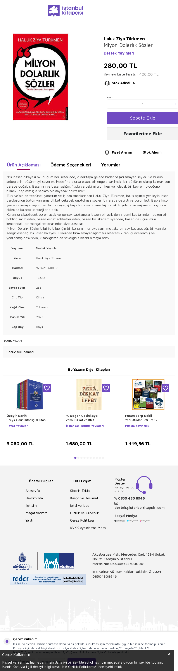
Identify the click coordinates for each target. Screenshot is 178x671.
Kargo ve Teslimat (84, 500)
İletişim (31, 507)
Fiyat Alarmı (118, 154)
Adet (110, 97)
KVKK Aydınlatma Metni (88, 529)
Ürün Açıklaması (24, 166)
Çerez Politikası (82, 522)
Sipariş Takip (80, 492)
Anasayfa (33, 492)
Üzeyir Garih (17, 417)
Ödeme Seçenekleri (70, 166)
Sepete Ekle (142, 118)
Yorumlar (110, 166)
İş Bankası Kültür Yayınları (85, 427)
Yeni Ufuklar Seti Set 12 (141, 421)
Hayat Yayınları (18, 427)
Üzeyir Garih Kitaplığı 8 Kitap (26, 421)
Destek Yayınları (119, 53)
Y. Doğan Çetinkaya (82, 417)
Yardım (30, 522)
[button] (75, 459)
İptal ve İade (79, 507)
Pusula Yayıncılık (137, 427)
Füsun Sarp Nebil (138, 417)
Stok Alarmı (148, 154)
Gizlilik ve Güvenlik (84, 514)
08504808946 (104, 578)
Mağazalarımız (36, 514)
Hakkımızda (34, 500)
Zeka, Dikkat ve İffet (80, 421)
